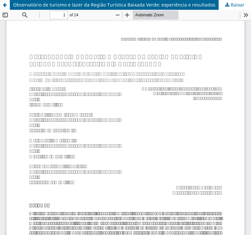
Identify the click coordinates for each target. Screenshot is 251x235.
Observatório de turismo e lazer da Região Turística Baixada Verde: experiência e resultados (114, 5)
